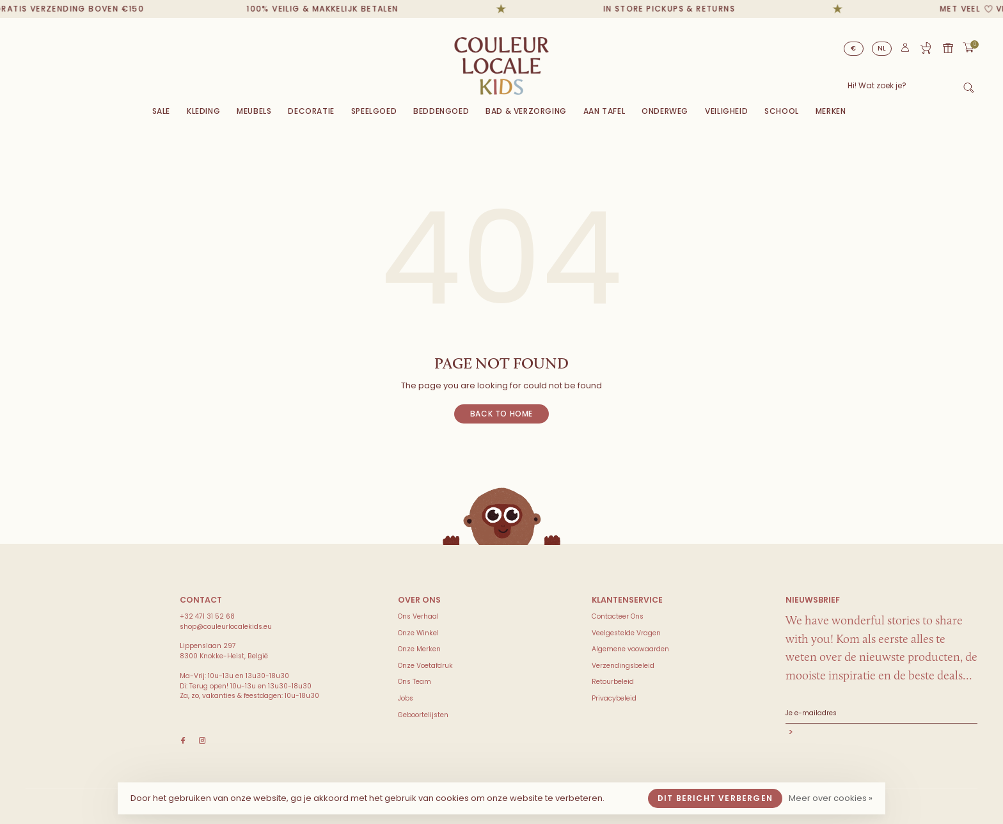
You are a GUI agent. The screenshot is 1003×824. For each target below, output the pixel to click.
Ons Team (414, 681)
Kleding (203, 111)
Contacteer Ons (618, 616)
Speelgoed (374, 111)
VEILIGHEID (726, 111)
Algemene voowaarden (630, 649)
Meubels (254, 111)
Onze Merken (419, 649)
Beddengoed (441, 111)
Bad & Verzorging (526, 111)
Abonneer (881, 733)
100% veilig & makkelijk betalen (344, 8)
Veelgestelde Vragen (626, 633)
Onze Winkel (418, 633)
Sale (161, 111)
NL (882, 48)
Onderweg (665, 111)
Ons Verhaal (418, 616)
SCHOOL (781, 111)
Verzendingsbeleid (623, 665)
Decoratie (311, 111)
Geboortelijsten (423, 715)
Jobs (405, 698)
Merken (831, 111)
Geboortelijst (925, 48)
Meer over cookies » (831, 798)
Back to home (501, 413)
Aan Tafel (604, 111)
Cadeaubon (948, 48)
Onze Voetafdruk (425, 665)
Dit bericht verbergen (715, 798)
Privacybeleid (614, 698)
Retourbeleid (613, 681)
